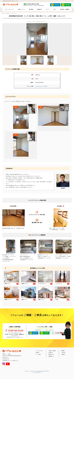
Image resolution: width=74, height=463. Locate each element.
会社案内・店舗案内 (64, 9)
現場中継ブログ (51, 433)
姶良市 (45, 86)
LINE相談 (63, 433)
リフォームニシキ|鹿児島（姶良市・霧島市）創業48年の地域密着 (35, 450)
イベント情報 (38, 433)
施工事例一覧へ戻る (37, 221)
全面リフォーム (21, 9)
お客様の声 (39, 9)
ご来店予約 (63, 431)
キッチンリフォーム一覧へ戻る (37, 213)
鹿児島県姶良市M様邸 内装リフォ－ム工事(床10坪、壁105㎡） (13, 219)
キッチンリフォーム (39, 86)
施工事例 (31, 9)
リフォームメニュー (9, 9)
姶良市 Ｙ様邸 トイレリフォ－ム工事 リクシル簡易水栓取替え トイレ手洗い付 (60, 219)
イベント (48, 9)
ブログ (54, 9)
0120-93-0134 (15, 410)
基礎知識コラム (51, 435)
